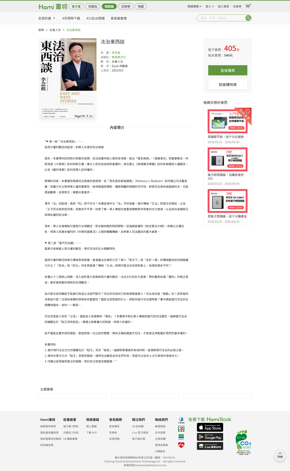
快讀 (141, 6)
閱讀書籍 (193, 5)
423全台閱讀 (95, 18)
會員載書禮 (119, 18)
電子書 (76, 6)
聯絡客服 (160, 426)
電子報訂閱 (138, 439)
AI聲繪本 (160, 451)
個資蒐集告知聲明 (50, 439)
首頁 (41, 30)
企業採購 (160, 439)
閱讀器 (109, 6)
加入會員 (223, 5)
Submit (248, 18)
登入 (208, 5)
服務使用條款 (48, 426)
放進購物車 (228, 84)
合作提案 (160, 432)
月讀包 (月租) (71, 432)
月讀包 (92, 6)
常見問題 (114, 439)
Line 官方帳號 (140, 432)
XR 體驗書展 (70, 439)
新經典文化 (119, 57)
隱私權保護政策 (49, 432)
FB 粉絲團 (138, 426)
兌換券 (237, 5)
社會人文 (55, 30)
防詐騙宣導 (46, 445)
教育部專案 (161, 445)
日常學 (125, 6)
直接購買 (228, 70)
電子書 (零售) (71, 426)
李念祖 (116, 53)
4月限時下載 (71, 18)
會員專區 (114, 426)
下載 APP (91, 432)
